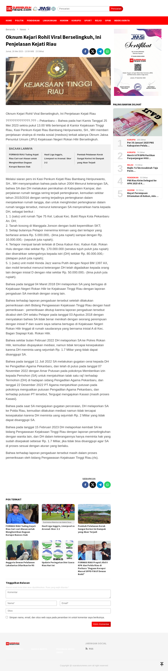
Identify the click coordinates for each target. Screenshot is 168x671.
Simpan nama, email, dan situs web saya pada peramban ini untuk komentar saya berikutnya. (57, 617)
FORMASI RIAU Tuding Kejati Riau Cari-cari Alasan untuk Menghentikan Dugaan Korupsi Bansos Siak (21, 530)
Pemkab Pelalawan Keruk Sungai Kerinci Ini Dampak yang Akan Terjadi (90, 158)
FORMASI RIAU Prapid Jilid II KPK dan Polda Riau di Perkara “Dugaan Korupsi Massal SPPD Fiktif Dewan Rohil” (93, 568)
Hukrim (130, 190)
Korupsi (131, 140)
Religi (130, 165)
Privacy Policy (15, 649)
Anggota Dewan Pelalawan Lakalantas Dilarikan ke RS (20, 564)
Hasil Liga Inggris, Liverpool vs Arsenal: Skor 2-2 (57, 158)
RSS (89, 649)
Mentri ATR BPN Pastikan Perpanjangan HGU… (141, 157)
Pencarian (116, 8)
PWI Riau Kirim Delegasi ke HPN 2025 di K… (142, 182)
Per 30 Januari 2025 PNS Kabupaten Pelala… (140, 144)
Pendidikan (132, 178)
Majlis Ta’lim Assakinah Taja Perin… (142, 169)
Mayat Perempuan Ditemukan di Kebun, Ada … (142, 195)
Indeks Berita (39, 649)
